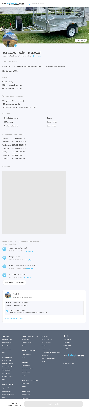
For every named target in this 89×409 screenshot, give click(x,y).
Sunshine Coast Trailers (8, 367)
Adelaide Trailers (26, 354)
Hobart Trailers (26, 365)
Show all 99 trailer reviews (14, 282)
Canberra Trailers (26, 342)
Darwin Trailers (26, 398)
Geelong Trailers (6, 342)
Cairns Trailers (6, 373)
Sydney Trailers (6, 388)
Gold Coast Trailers (7, 363)
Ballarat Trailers (6, 349)
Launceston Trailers (27, 369)
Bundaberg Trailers (7, 376)
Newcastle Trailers (7, 391)
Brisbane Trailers (6, 360)
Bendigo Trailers (6, 346)
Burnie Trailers (26, 372)
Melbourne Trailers (7, 339)
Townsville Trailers (7, 370)
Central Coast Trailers (8, 394)
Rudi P (31, 56)
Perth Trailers (25, 383)
